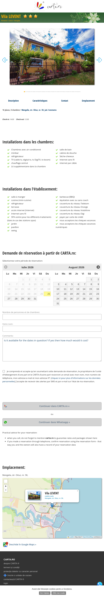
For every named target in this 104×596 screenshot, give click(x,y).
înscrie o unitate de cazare (17, 575)
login (6, 583)
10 (57, 289)
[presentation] (20, 392)
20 (77, 294)
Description (13, 100)
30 (29, 298)
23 (97, 294)
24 (57, 298)
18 (65, 294)
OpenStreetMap (88, 537)
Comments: (7, 335)
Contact (64, 100)
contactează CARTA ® (14, 579)
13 (77, 289)
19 (71, 294)
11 (65, 289)
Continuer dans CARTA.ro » (54, 406)
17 (57, 294)
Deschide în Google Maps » (19, 544)
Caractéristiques (40, 100)
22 (90, 294)
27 (9, 298)
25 (65, 298)
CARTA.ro (9, 559)
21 (84, 294)
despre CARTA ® (11, 563)
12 (71, 289)
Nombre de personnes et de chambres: (21, 312)
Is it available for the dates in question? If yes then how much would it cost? (52, 349)
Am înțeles (44, 593)
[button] (52, 505)
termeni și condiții (11, 567)
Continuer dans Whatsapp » (54, 422)
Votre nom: (7, 324)
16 (97, 289)
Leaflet (71, 537)
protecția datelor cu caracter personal (21, 571)
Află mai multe (59, 593)
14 (84, 289)
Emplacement (88, 100)
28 (16, 298)
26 (48, 294)
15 (90, 289)
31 (35, 298)
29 (22, 298)
